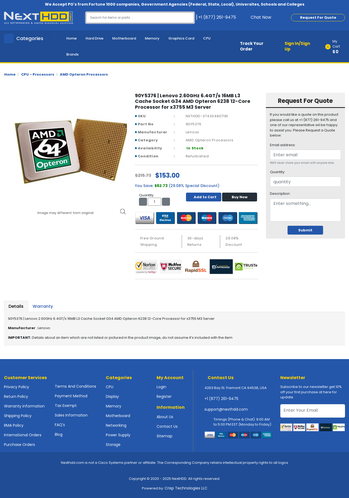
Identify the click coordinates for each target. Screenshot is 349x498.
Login (161, 387)
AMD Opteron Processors (84, 74)
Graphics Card (181, 38)
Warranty (43, 306)
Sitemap (164, 436)
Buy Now (239, 197)
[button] (337, 46)
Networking (116, 425)
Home (71, 38)
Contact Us (167, 426)
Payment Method (71, 396)
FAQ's (60, 424)
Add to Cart (203, 197)
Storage (113, 444)
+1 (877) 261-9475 (221, 398)
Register (164, 396)
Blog (59, 434)
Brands (72, 54)
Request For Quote (318, 17)
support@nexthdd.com (226, 409)
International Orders (22, 435)
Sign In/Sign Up (297, 46)
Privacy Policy (16, 387)
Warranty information (24, 406)
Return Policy (16, 396)
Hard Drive (94, 38)
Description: (280, 193)
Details (16, 306)
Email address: (283, 144)
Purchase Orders (19, 444)
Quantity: (277, 171)
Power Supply (118, 435)
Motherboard (124, 38)
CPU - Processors (37, 74)
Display (112, 396)
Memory (152, 38)
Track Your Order (251, 46)
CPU (207, 38)
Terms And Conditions (75, 386)
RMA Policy (14, 425)
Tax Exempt (66, 405)
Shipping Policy (18, 415)
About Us (165, 416)
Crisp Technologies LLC (186, 488)
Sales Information (71, 415)
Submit (305, 230)
